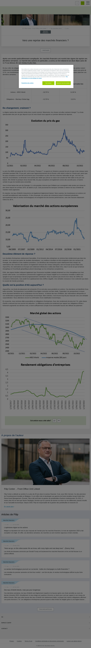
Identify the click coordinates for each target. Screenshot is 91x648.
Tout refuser (48, 83)
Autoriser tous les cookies (63, 83)
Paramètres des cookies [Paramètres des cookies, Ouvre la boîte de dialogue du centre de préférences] (28, 83)
